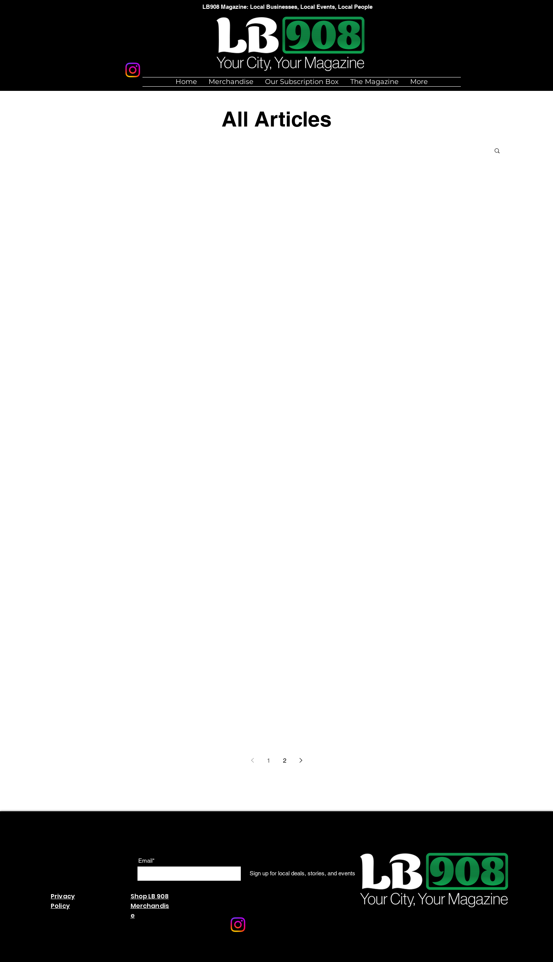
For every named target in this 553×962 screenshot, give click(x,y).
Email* (146, 860)
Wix (208, 958)
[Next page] (301, 760)
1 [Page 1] (268, 760)
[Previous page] (252, 760)
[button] (497, 151)
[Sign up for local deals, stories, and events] (302, 873)
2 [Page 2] (284, 760)
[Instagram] (132, 70)
